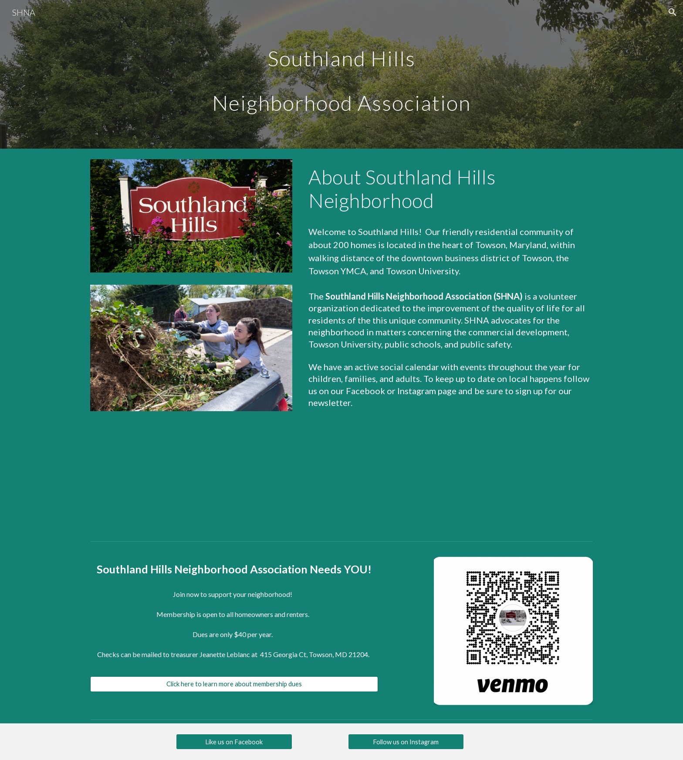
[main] (341, 74)
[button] (672, 12)
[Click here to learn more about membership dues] (234, 684)
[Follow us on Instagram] (405, 742)
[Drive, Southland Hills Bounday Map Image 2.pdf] (191, 475)
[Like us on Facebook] (233, 742)
